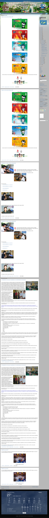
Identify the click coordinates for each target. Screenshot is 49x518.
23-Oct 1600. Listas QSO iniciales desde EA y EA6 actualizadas (44, 106)
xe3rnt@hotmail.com (10, 360)
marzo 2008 (42, 61)
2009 (41, 38)
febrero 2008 (42, 62)
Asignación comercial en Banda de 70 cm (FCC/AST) (43, 95)
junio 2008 (42, 58)
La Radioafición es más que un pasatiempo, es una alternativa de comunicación (13, 365)
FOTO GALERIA (18, 13)
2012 (41, 35)
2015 (41, 32)
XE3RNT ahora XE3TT (4, 468)
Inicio (20, 486)
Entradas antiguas (35, 486)
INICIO (2, 13)
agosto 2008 (42, 43)
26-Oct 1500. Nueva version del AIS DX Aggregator (43, 102)
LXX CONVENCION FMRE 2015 (32, 13)
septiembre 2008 (43, 42)
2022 (41, 30)
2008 (41, 39)
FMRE (40, 69)
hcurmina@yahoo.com (4, 360)
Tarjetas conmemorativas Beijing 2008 (7, 90)
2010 (41, 37)
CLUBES (22, 13)
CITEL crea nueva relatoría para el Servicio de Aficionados (43, 92)
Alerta (40, 67)
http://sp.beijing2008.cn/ (6, 188)
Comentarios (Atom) (7, 488)
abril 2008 (42, 60)
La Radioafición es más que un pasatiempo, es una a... (44, 51)
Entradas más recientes (5, 486)
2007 (41, 64)
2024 (41, 29)
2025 (41, 28)
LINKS (26, 13)
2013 (41, 34)
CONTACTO (39, 13)
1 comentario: (11, 465)
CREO (40, 68)
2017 (41, 31)
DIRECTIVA (12, 13)
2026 (41, 27)
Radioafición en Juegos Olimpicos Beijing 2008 (8, 163)
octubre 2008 (42, 41)
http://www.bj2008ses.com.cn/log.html (7, 186)
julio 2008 (42, 57)
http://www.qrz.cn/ (5, 248)
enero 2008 (42, 63)
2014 (41, 33)
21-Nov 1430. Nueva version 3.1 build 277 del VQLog (43, 99)
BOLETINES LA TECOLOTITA (43, 85)
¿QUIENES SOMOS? (7, 13)
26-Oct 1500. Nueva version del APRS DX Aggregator (43, 100)
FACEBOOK (43, 13)
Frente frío (41, 70)
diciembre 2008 (43, 40)
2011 (41, 36)
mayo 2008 (42, 59)
